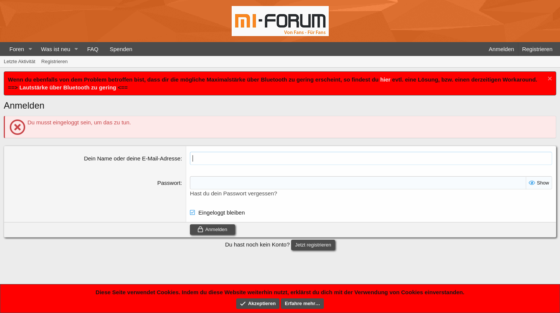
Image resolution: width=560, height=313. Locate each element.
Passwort (169, 183)
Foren (16, 49)
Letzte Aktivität (19, 61)
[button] (30, 49)
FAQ (93, 49)
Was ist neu (55, 49)
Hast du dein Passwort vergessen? (233, 193)
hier (385, 79)
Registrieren (54, 61)
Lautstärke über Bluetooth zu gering (67, 87)
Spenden (121, 49)
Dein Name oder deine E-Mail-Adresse (132, 158)
